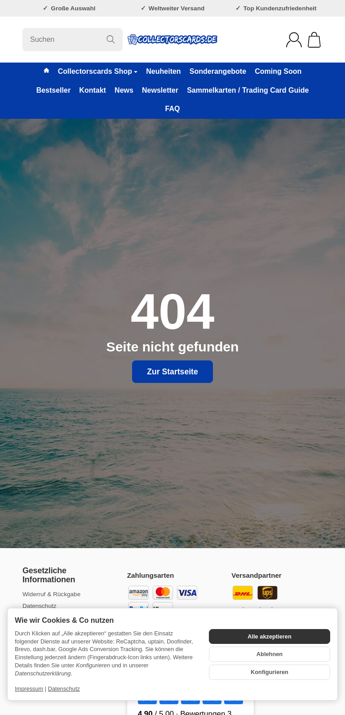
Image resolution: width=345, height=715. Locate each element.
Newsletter (160, 90)
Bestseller (53, 90)
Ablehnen (270, 654)
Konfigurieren (269, 672)
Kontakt (92, 90)
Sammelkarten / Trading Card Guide (248, 90)
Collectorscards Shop (97, 71)
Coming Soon (278, 71)
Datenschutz (64, 688)
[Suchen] (72, 39)
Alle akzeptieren (269, 636)
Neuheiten (163, 71)
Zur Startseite (172, 371)
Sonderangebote (218, 71)
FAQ (172, 108)
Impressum (29, 688)
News (124, 90)
